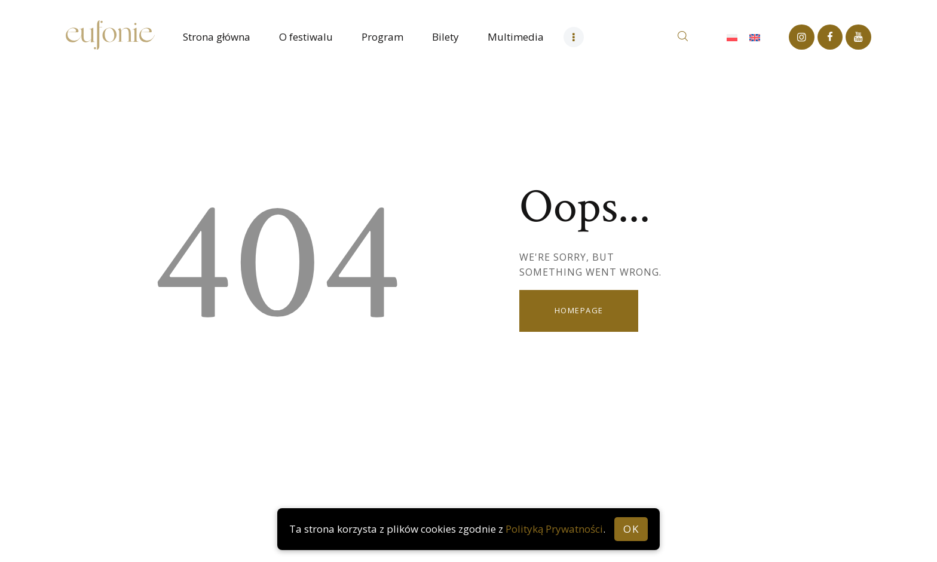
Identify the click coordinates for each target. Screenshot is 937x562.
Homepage (579, 310)
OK (631, 529)
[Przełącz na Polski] (732, 37)
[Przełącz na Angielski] (754, 37)
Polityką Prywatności (554, 529)
